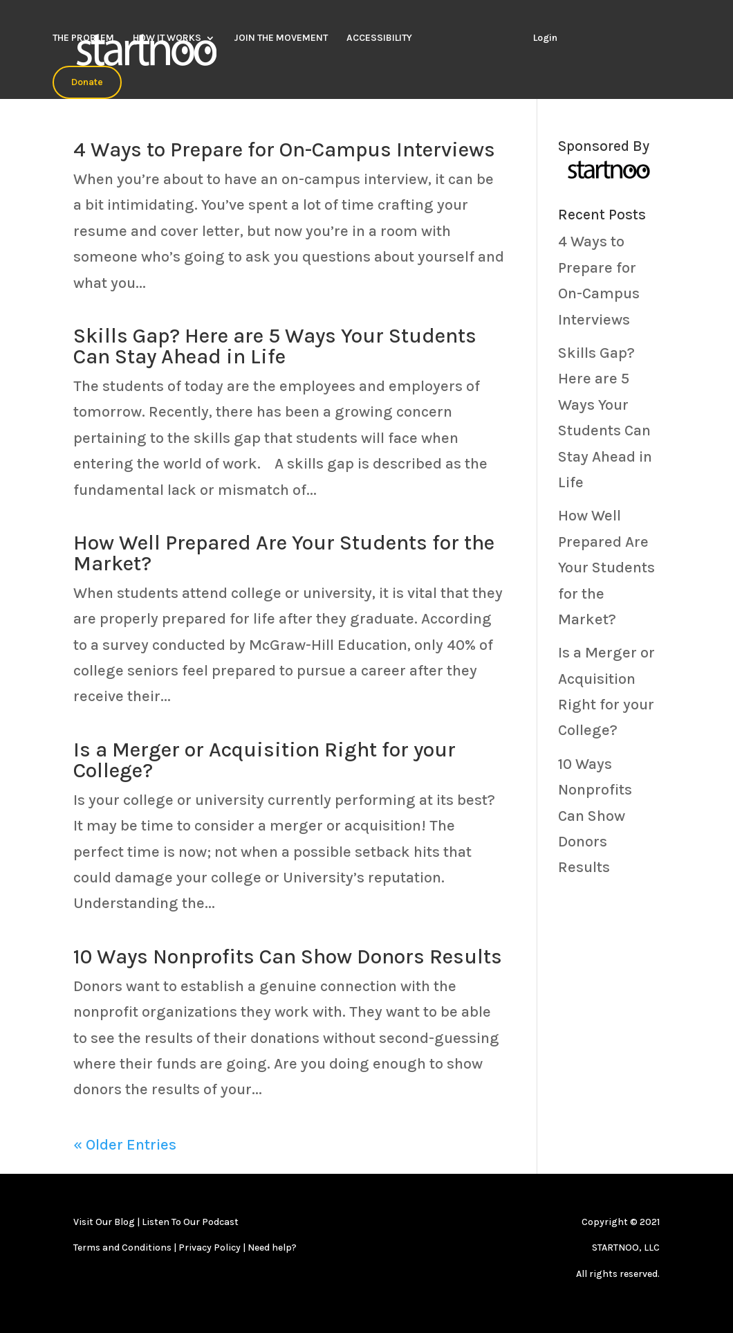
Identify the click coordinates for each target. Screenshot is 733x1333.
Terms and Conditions (123, 1247)
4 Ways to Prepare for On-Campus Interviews (284, 149)
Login (545, 38)
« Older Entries (124, 1145)
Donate (87, 82)
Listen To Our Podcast (190, 1222)
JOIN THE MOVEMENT (281, 38)
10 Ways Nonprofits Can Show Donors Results (287, 956)
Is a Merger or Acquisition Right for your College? (264, 760)
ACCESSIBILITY (379, 38)
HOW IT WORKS (167, 38)
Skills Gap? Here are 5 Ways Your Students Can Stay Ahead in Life (274, 346)
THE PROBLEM (83, 38)
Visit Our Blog (104, 1222)
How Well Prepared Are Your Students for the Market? (283, 553)
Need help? (272, 1247)
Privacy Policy (210, 1247)
